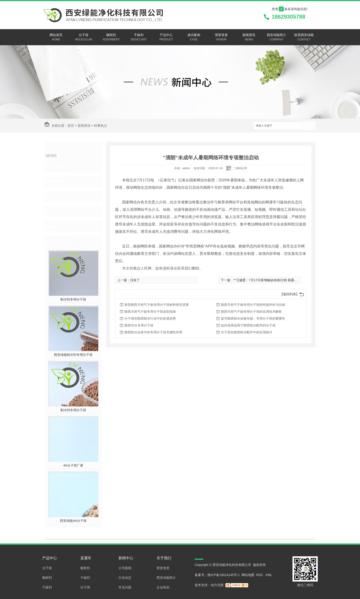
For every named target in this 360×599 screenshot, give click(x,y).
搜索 (307, 126)
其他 (55, 226)
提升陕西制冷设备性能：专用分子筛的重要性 (253, 318)
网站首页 (56, 37)
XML (268, 575)
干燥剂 (138, 37)
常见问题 (59, 196)
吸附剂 (111, 37)
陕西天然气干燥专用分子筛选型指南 (150, 311)
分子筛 (83, 37)
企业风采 (163, 587)
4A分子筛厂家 (73, 465)
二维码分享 (240, 168)
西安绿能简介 (276, 37)
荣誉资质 (221, 37)
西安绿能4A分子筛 (73, 521)
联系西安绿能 (304, 37)
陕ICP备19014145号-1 (224, 575)
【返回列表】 (289, 294)
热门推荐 (59, 240)
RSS (260, 575)
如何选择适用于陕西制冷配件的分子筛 (248, 325)
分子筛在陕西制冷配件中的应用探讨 (246, 332)
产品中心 (166, 37)
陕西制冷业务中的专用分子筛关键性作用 (153, 332)
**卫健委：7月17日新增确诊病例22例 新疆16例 (267, 280)
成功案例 (194, 37)
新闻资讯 (249, 37)
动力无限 (217, 585)
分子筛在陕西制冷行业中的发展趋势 (150, 318)
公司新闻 (59, 167)
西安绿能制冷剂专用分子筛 (73, 355)
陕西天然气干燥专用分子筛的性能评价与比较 (253, 305)
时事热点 (100, 125)
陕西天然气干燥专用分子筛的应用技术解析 (251, 311)
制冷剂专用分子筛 (73, 299)
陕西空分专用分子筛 (138, 325)
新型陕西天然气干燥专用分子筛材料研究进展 (156, 305)
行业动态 (59, 182)
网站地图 (248, 575)
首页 (71, 125)
